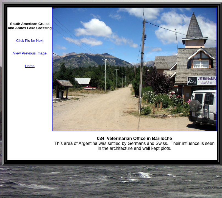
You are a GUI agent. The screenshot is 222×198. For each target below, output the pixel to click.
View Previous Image (30, 53)
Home (30, 66)
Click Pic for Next (29, 40)
